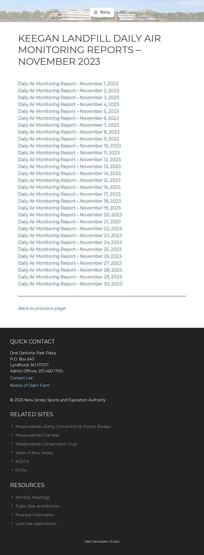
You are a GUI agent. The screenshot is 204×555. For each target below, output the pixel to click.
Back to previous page (41, 308)
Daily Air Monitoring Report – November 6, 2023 (68, 118)
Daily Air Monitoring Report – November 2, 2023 (68, 90)
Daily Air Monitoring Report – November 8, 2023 (69, 132)
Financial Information (34, 515)
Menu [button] (105, 12)
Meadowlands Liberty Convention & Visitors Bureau (62, 426)
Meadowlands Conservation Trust (46, 444)
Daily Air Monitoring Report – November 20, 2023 (70, 214)
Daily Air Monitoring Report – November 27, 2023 (70, 263)
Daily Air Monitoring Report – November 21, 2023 (69, 221)
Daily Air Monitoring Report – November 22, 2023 (70, 228)
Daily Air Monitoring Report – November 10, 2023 (69, 145)
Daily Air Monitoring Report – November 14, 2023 (69, 173)
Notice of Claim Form (30, 385)
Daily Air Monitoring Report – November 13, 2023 (69, 166)
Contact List (21, 378)
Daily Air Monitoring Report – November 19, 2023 (69, 207)
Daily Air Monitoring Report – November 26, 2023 (70, 256)
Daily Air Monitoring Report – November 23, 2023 (70, 235)
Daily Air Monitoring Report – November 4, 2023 (68, 104)
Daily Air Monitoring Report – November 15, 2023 (69, 180)
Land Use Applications (35, 523)
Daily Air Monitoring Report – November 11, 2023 (69, 152)
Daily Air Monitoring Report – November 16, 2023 (69, 187)
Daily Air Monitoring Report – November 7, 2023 (68, 125)
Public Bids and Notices (37, 506)
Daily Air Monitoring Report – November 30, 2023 (70, 283)
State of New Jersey (34, 452)
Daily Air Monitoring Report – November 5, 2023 (68, 111)
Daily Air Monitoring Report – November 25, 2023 (70, 249)
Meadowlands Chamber (37, 435)
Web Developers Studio (102, 541)
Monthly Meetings (32, 497)
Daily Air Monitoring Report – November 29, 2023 (70, 276)
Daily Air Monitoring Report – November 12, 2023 (69, 159)
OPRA (21, 470)
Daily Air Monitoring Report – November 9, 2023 (68, 138)
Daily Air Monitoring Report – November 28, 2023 (70, 270)
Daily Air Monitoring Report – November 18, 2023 (69, 201)
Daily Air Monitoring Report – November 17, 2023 (69, 194)
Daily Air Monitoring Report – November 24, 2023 (70, 242)
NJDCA (22, 461)
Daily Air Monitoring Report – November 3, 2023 (68, 97)
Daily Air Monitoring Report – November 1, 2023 (68, 83)
